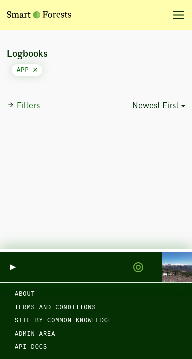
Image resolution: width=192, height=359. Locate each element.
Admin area (35, 334)
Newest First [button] (155, 106)
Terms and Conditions (55, 307)
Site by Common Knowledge (63, 320)
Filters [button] (24, 105)
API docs (31, 347)
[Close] (36, 70)
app (27, 70)
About (25, 294)
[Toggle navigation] (175, 15)
